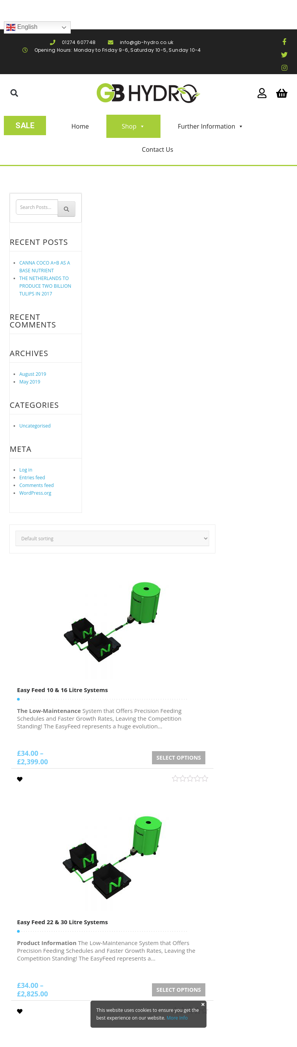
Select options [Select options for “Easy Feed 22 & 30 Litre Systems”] (179, 989)
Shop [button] (133, 126)
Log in (25, 470)
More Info (177, 1018)
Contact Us (157, 149)
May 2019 (29, 381)
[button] (14, 93)
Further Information (211, 126)
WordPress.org (35, 493)
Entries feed (32, 477)
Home (80, 126)
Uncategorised (35, 426)
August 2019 (32, 374)
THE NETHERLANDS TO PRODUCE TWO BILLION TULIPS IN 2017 (45, 286)
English (22, 27)
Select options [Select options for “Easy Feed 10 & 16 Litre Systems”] (179, 757)
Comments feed (36, 485)
